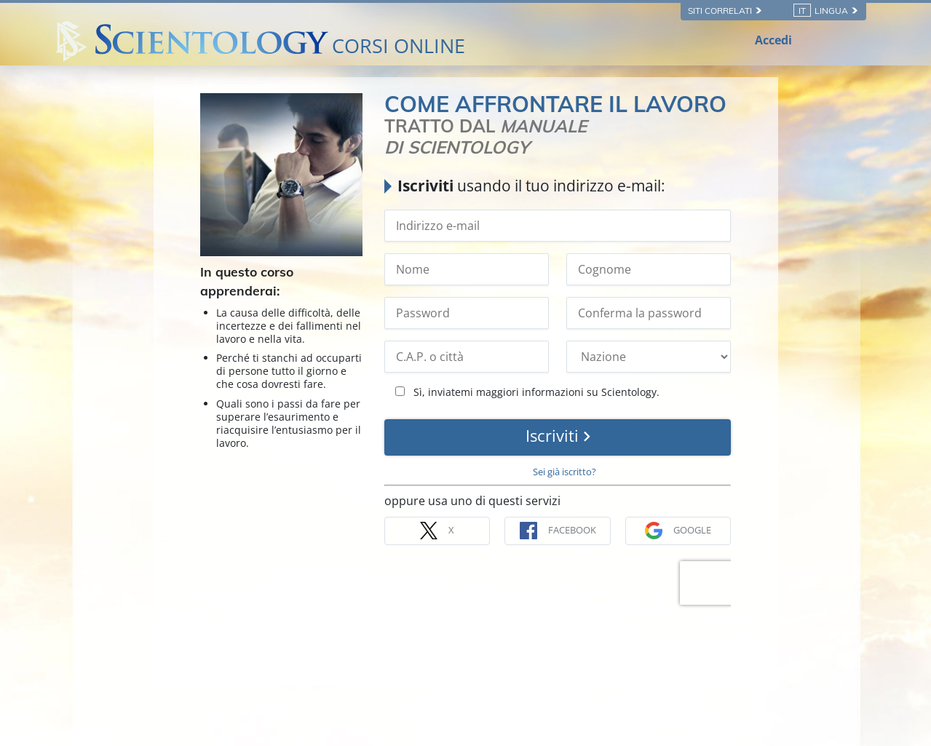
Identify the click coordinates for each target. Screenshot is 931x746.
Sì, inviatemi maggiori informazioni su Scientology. (527, 392)
